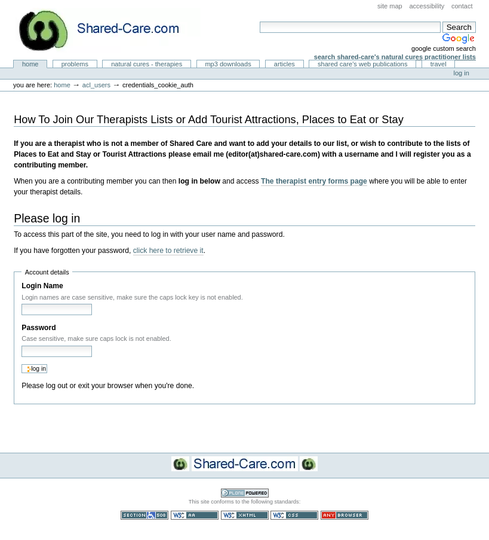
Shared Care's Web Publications (363, 64)
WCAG (195, 515)
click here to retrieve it (168, 250)
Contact (462, 6)
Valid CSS (294, 515)
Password (38, 328)
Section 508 (144, 515)
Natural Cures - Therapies (146, 64)
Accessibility (426, 6)
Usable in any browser (344, 515)
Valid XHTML (245, 515)
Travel (438, 64)
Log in (461, 73)
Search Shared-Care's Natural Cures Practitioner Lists (395, 56)
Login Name (42, 286)
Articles (284, 64)
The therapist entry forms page (314, 181)
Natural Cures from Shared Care (108, 30)
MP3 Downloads (228, 64)
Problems (74, 64)
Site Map (389, 6)
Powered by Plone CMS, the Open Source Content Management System (245, 493)
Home (30, 64)
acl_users (96, 85)
